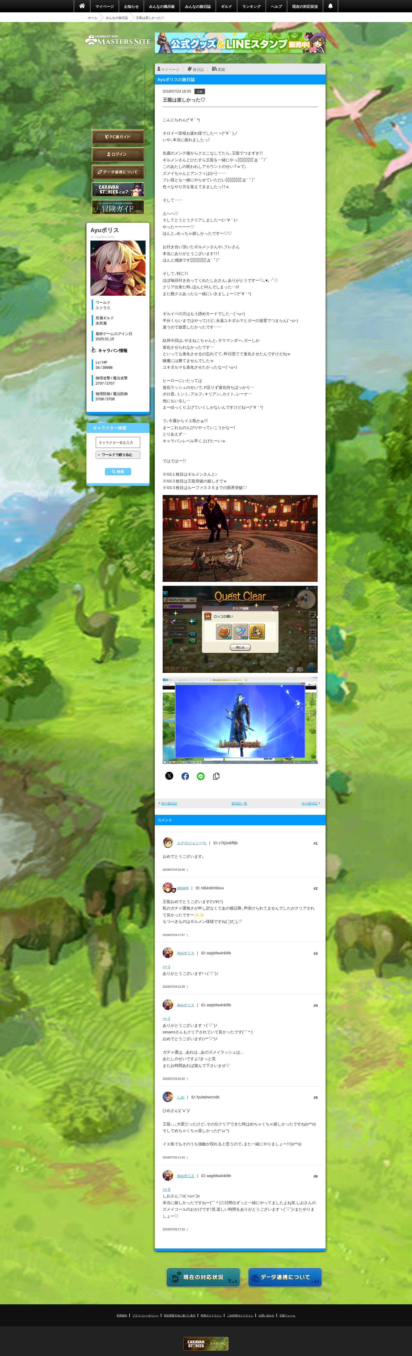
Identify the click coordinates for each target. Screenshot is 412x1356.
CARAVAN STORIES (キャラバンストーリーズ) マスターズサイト (118, 42)
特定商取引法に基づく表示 (179, 1315)
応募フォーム (287, 1315)
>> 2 (166, 1018)
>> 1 (166, 966)
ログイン (118, 154)
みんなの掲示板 (162, 6)
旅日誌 (198, 69)
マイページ (104, 6)
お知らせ (131, 6)
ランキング (251, 6)
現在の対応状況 (305, 6)
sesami (183, 887)
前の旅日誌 (169, 803)
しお (180, 1096)
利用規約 (122, 1315)
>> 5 (166, 1189)
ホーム (92, 17)
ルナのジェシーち (192, 842)
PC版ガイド (118, 137)
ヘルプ (276, 6)
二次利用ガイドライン (240, 1315)
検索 (120, 472)
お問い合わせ (266, 1315)
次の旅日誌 (309, 803)
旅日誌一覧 (239, 803)
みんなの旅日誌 (198, 6)
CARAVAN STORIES (206, 1344)
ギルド (226, 6)
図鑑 (221, 69)
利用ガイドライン (211, 1315)
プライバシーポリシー (145, 1315)
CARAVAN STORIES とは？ (118, 189)
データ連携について (118, 172)
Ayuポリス (185, 952)
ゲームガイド (118, 207)
